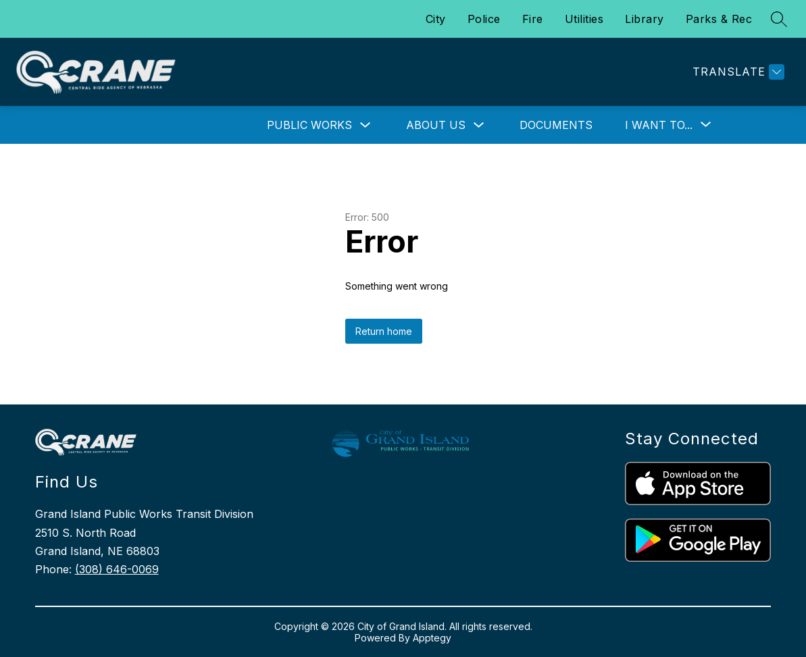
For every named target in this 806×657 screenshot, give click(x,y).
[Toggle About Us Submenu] (479, 125)
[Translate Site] (736, 71)
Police (484, 19)
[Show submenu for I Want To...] (658, 125)
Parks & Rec (719, 19)
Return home (383, 331)
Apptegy (432, 637)
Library (644, 19)
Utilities (584, 19)
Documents (556, 125)
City (436, 19)
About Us (435, 125)
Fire (532, 19)
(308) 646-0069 (117, 569)
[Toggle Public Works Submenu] (365, 125)
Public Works (309, 125)
